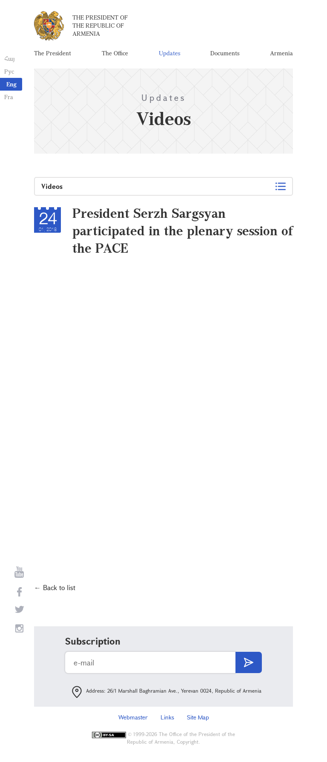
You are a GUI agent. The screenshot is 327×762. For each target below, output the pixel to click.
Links (167, 717)
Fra (8, 97)
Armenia (281, 53)
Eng (11, 84)
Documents (224, 53)
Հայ (9, 58)
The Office (115, 53)
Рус (9, 71)
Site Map (198, 717)
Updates (169, 53)
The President (52, 53)
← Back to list (54, 587)
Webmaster (133, 717)
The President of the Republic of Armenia (100, 25)
